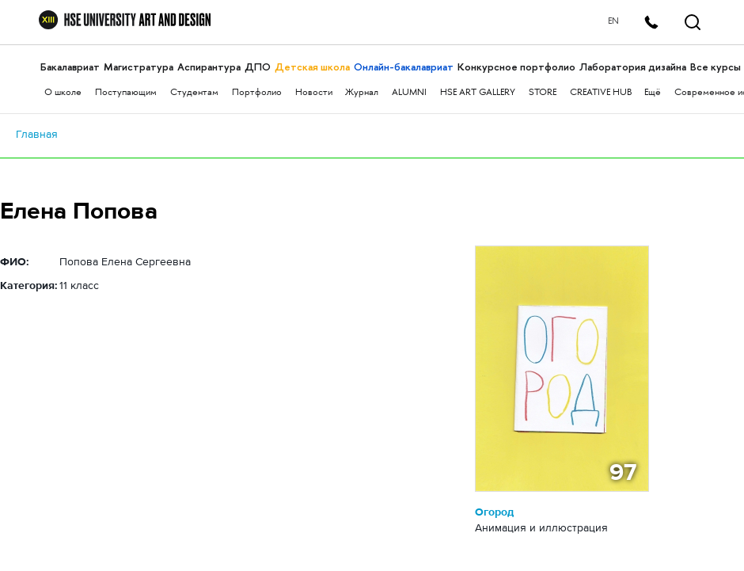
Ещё (652, 93)
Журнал (361, 93)
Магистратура (138, 67)
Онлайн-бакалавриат (404, 67)
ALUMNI (409, 93)
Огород (494, 511)
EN (613, 22)
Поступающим (126, 93)
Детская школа (312, 67)
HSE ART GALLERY (477, 93)
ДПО (258, 67)
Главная (37, 134)
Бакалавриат (70, 67)
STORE (542, 93)
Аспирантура (209, 67)
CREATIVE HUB (601, 93)
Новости (313, 93)
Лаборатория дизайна (632, 67)
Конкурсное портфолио (516, 67)
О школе (63, 93)
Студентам (194, 93)
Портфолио (257, 93)
